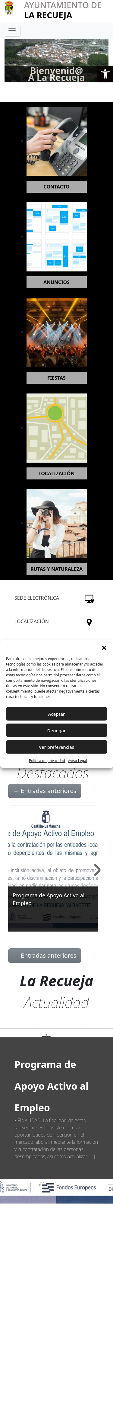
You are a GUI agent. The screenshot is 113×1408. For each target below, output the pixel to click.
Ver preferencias (56, 747)
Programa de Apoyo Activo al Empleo (51, 1086)
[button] (105, 74)
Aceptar (56, 714)
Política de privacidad (47, 760)
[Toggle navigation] (12, 31)
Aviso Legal (77, 760)
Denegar (56, 730)
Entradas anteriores (45, 791)
